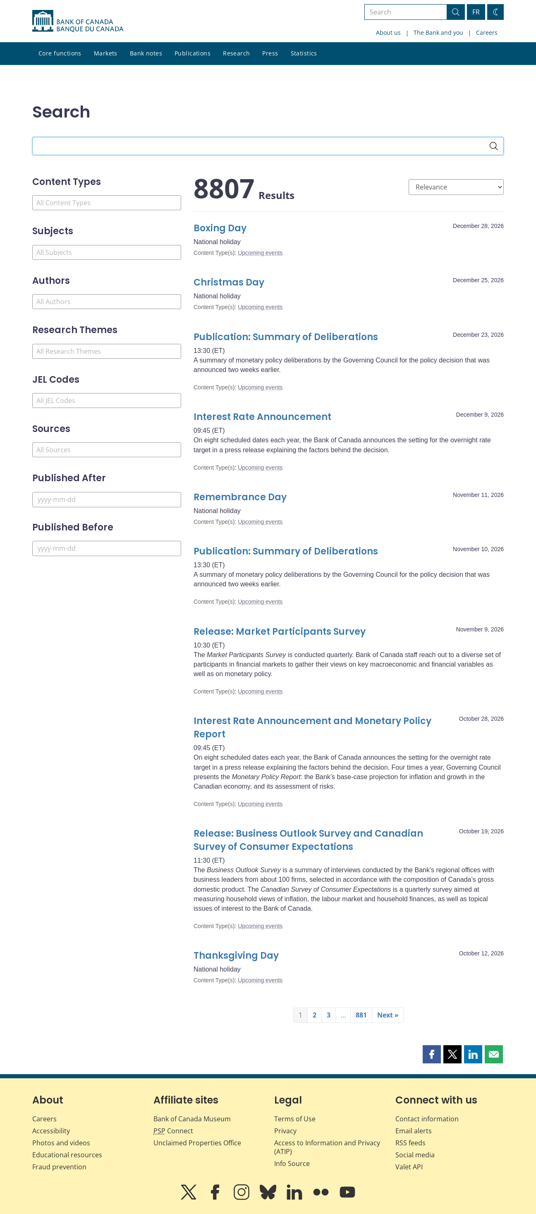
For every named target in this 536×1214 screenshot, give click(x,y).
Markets (105, 53)
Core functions (59, 53)
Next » (388, 1015)
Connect (173, 1130)
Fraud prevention (59, 1166)
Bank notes (146, 53)
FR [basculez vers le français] (476, 12)
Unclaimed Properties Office (197, 1142)
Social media (415, 1154)
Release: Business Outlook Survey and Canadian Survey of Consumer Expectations (308, 840)
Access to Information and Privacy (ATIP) (327, 1147)
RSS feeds (410, 1142)
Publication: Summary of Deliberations (286, 337)
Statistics (304, 53)
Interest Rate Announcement (262, 416)
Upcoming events (260, 253)
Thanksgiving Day (236, 955)
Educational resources (67, 1154)
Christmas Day (229, 282)
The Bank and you (438, 32)
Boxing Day (220, 228)
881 (361, 1015)
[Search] (493, 146)
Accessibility (51, 1130)
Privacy (285, 1130)
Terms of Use (295, 1118)
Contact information (427, 1118)
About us (388, 32)
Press (270, 53)
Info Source (292, 1163)
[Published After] (106, 499)
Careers (487, 32)
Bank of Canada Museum (192, 1118)
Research (236, 53)
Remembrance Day (240, 497)
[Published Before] (106, 548)
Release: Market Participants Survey (280, 631)
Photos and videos (61, 1142)
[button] (432, 1054)
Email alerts (413, 1130)
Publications (193, 53)
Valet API (409, 1166)
